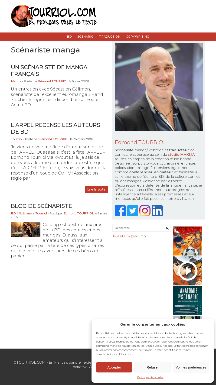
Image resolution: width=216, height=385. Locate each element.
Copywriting (137, 36)
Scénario (85, 36)
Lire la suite (96, 189)
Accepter (114, 367)
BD (69, 36)
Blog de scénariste (41, 206)
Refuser (153, 367)
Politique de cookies (150, 377)
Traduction (109, 36)
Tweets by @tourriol (129, 236)
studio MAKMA (181, 154)
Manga (16, 81)
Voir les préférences (191, 367)
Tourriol (17, 139)
